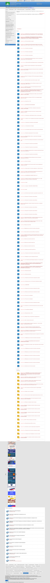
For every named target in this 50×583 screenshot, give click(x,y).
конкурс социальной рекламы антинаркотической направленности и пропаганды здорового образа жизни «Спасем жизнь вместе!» (31, 171)
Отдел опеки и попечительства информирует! (10, 21)
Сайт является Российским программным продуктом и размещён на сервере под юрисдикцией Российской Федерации (21, 578)
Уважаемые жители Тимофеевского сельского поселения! (33, 433)
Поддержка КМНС (8, 37)
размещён (18, 579)
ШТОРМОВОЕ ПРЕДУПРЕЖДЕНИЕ (30, 104)
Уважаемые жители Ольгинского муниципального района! (32, 277)
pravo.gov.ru (12, 532)
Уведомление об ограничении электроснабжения (32, 122)
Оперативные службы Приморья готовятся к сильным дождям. (33, 115)
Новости (7, 43)
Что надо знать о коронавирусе (29, 295)
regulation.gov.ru (12, 529)
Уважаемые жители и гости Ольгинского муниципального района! (33, 281)
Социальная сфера (28, 9)
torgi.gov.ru (12, 518)
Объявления (7, 41)
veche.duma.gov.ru (13, 536)
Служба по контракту (8, 15)
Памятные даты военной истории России (30, 242)
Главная (7, 9)
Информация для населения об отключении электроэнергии (32, 228)
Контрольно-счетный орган (9, 570)
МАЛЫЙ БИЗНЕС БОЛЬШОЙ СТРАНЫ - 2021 (31, 175)
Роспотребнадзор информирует (29, 309)
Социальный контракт (37, 570)
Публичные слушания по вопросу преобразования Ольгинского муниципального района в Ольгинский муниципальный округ (30, 377)
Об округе (7, 16)
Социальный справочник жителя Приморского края (10, 36)
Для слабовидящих (8, 574)
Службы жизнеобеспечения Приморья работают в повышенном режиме (34, 62)
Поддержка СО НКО (8, 19)
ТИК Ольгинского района (20, 9)
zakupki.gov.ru (12, 525)
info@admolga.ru (12, 576)
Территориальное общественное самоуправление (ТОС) (10, 33)
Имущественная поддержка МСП (10, 12)
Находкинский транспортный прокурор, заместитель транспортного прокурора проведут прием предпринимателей (31, 58)
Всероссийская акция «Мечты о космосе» (30, 423)
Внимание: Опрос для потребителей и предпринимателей (32, 316)
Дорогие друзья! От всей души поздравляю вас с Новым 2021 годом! (34, 168)
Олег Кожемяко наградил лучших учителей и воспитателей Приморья (34, 129)
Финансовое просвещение (29, 567)
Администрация (11, 9)
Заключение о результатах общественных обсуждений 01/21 (32, 426)
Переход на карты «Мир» (28, 224)
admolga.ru (8, 575)
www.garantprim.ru (13, 557)
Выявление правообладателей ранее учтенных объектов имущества (10, 30)
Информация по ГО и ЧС (9, 40)
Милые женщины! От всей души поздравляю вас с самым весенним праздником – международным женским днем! (31, 323)
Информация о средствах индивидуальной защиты (31, 256)
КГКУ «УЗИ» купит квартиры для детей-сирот (30, 419)
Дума (15, 9)
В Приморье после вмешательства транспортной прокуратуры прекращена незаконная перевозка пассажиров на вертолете (30, 330)
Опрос (26, 182)
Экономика (33, 9)
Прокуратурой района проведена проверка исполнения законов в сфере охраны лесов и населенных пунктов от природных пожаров (31, 221)
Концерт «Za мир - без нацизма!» (29, 391)
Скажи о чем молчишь (28, 161)
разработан (8, 579)
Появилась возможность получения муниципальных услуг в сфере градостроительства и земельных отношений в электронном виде (31, 179)
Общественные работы (28, 270)
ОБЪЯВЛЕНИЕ (27, 284)
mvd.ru (11, 550)
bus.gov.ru (12, 522)
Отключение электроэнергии (29, 48)
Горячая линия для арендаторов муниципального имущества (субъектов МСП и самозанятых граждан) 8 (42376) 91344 (10, 25)
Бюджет (27, 564)
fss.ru (11, 543)
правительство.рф (13, 511)
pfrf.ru (11, 539)
